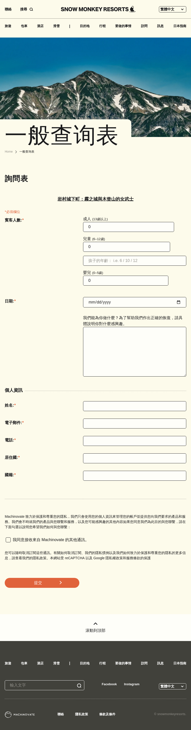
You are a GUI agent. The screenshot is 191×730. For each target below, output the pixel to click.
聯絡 (8, 9)
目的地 (85, 26)
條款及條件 (107, 714)
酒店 (40, 26)
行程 (102, 26)
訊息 (160, 26)
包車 (24, 26)
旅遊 (8, 26)
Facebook (109, 684)
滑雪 (56, 26)
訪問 (144, 26)
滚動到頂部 (95, 627)
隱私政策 (81, 714)
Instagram (132, 684)
